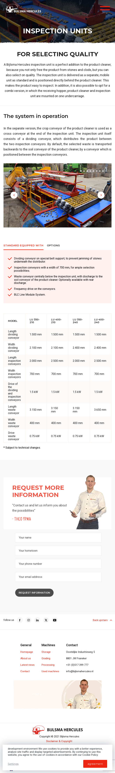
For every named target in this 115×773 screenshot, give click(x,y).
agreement (95, 763)
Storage (46, 652)
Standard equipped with (23, 245)
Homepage (26, 652)
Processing (48, 664)
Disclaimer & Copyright (59, 741)
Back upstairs (102, 620)
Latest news (27, 664)
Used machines (50, 671)
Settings (13, 763)
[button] (13, 195)
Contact (25, 671)
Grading (46, 658)
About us (25, 658)
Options (53, 245)
